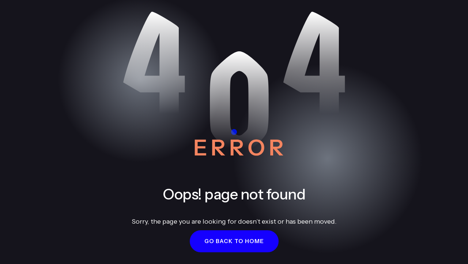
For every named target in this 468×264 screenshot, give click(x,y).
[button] (234, 241)
